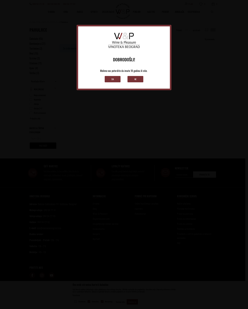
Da (113, 79)
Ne (135, 79)
